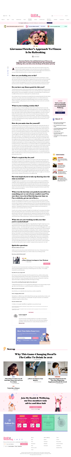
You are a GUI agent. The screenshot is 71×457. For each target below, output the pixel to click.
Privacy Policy (58, 442)
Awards (55, 19)
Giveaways (62, 19)
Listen (66, 26)
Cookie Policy (58, 446)
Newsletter (45, 444)
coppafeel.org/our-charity (15, 309)
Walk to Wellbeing (49, 20)
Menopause (18, 19)
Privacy (32, 340)
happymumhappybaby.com (15, 307)
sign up (35, 338)
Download (21, 26)
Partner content (30, 20)
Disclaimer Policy (59, 448)
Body (8, 19)
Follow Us (10, 424)
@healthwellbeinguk (10, 426)
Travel (35, 19)
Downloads (42, 19)
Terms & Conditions (26, 340)
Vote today (43, 26)
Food (13, 19)
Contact (57, 440)
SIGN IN (66, 15)
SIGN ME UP (24, 444)
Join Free (60, 113)
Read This (47, 263)
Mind (25, 19)
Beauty (3, 19)
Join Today (35, 408)
